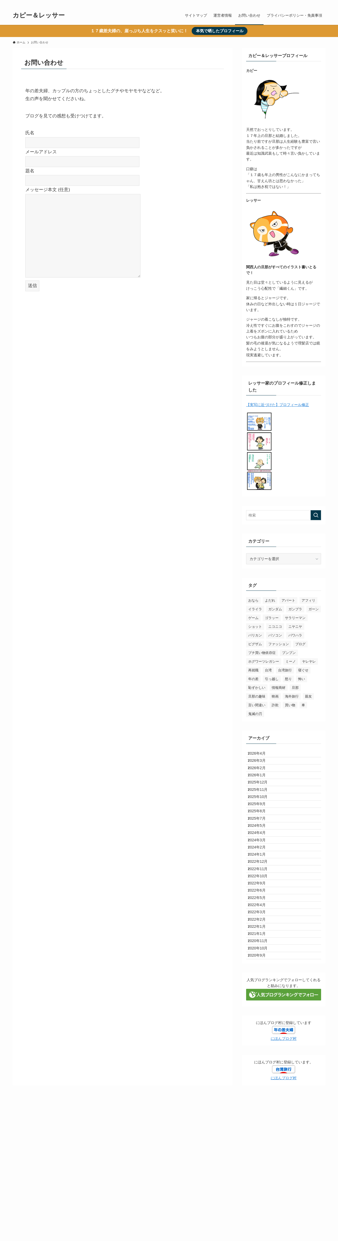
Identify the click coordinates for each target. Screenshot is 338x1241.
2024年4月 (260, 876)
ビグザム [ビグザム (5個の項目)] (255, 644)
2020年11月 (261, 1041)
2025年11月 (261, 810)
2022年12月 (261, 920)
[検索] (321, 3)
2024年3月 (260, 887)
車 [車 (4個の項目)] (303, 705)
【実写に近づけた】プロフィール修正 (277, 405)
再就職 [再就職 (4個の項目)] (253, 670)
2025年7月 (260, 854)
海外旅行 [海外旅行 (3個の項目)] (292, 696)
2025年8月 (260, 843)
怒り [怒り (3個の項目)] (288, 679)
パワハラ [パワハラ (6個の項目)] (295, 635)
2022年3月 (260, 997)
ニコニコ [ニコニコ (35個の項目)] (275, 627)
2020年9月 (260, 1063)
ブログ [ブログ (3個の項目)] (300, 644)
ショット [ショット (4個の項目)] (255, 627)
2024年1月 (260, 909)
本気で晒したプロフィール (219, 31)
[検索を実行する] (316, 515)
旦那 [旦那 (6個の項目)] (295, 688)
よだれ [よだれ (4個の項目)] (270, 600)
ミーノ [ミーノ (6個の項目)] (290, 661)
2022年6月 (260, 964)
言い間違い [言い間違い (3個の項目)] (256, 705)
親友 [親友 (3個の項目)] (308, 696)
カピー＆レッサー (39, 15)
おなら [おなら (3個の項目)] (253, 600)
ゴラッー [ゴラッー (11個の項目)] (272, 618)
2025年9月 (260, 832)
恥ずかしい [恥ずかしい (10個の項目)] (256, 688)
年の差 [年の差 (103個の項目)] (253, 679)
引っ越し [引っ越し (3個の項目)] (272, 679)
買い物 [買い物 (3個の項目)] (290, 705)
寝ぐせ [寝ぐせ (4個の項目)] (303, 670)
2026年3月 (260, 766)
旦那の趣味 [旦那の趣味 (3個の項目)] (256, 696)
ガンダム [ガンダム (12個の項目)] (275, 609)
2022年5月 (260, 975)
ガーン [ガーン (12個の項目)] (313, 609)
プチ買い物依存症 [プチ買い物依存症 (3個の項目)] (262, 653)
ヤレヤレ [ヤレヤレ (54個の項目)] (309, 661)
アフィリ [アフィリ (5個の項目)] (308, 600)
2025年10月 (261, 821)
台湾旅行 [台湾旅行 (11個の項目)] (285, 670)
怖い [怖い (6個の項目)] (301, 679)
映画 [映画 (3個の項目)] (275, 696)
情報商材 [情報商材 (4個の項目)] (278, 688)
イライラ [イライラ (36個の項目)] (255, 609)
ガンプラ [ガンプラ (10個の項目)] (295, 609)
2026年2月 (260, 777)
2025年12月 (261, 799)
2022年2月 (260, 1008)
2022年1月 (260, 1019)
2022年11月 (261, 931)
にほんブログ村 (284, 1148)
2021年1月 (260, 1030)
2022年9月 (260, 953)
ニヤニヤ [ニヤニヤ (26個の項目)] (295, 627)
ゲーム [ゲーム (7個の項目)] (253, 618)
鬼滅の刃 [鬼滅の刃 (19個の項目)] (255, 714)
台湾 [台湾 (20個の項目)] (268, 670)
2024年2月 (260, 898)
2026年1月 (260, 788)
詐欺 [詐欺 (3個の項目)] (275, 705)
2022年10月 (261, 942)
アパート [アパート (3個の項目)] (288, 600)
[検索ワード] (283, 515)
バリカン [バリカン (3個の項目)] (255, 635)
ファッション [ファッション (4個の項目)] (278, 644)
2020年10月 (261, 1052)
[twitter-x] (315, 3)
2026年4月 (260, 755)
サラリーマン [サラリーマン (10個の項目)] (295, 618)
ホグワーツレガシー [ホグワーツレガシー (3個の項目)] (263, 661)
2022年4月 (260, 986)
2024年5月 (260, 865)
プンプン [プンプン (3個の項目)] (289, 653)
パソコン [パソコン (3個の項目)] (275, 635)
